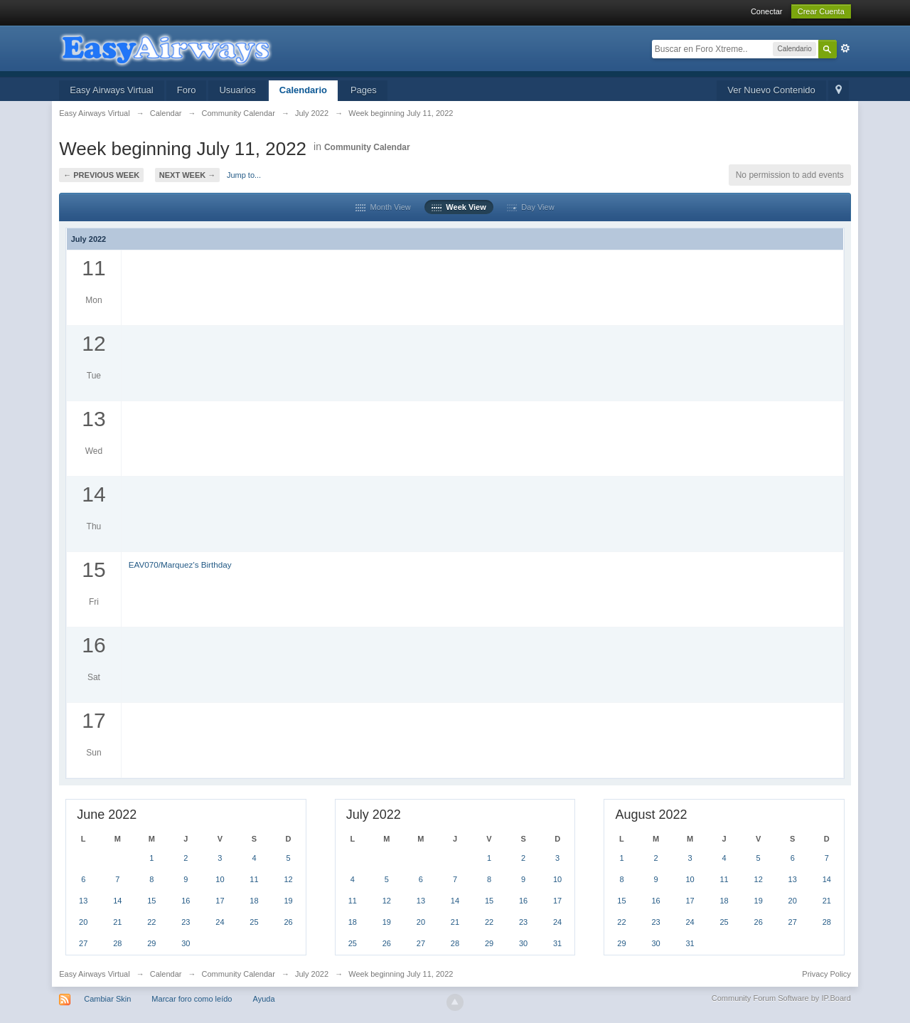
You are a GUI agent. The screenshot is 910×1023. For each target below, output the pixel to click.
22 (151, 922)
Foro (186, 90)
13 (83, 900)
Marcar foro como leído (191, 999)
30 (185, 943)
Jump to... (244, 175)
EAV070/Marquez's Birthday (180, 564)
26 (288, 922)
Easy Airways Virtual (112, 90)
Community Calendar (367, 147)
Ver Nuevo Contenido (771, 90)
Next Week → (187, 175)
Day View (530, 207)
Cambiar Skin (107, 999)
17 (219, 900)
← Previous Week (101, 175)
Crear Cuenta (821, 11)
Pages (363, 90)
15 (151, 900)
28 (117, 943)
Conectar (767, 11)
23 (185, 922)
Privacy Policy (826, 974)
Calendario (303, 90)
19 (288, 900)
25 (254, 922)
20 (83, 922)
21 (117, 922)
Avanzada (845, 48)
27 (83, 943)
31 (557, 943)
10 (219, 879)
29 (151, 943)
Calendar (166, 974)
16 (185, 900)
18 (254, 900)
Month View (382, 207)
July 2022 (311, 974)
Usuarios (237, 90)
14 (117, 900)
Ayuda (264, 999)
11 (254, 879)
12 (288, 879)
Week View (459, 207)
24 (219, 922)
